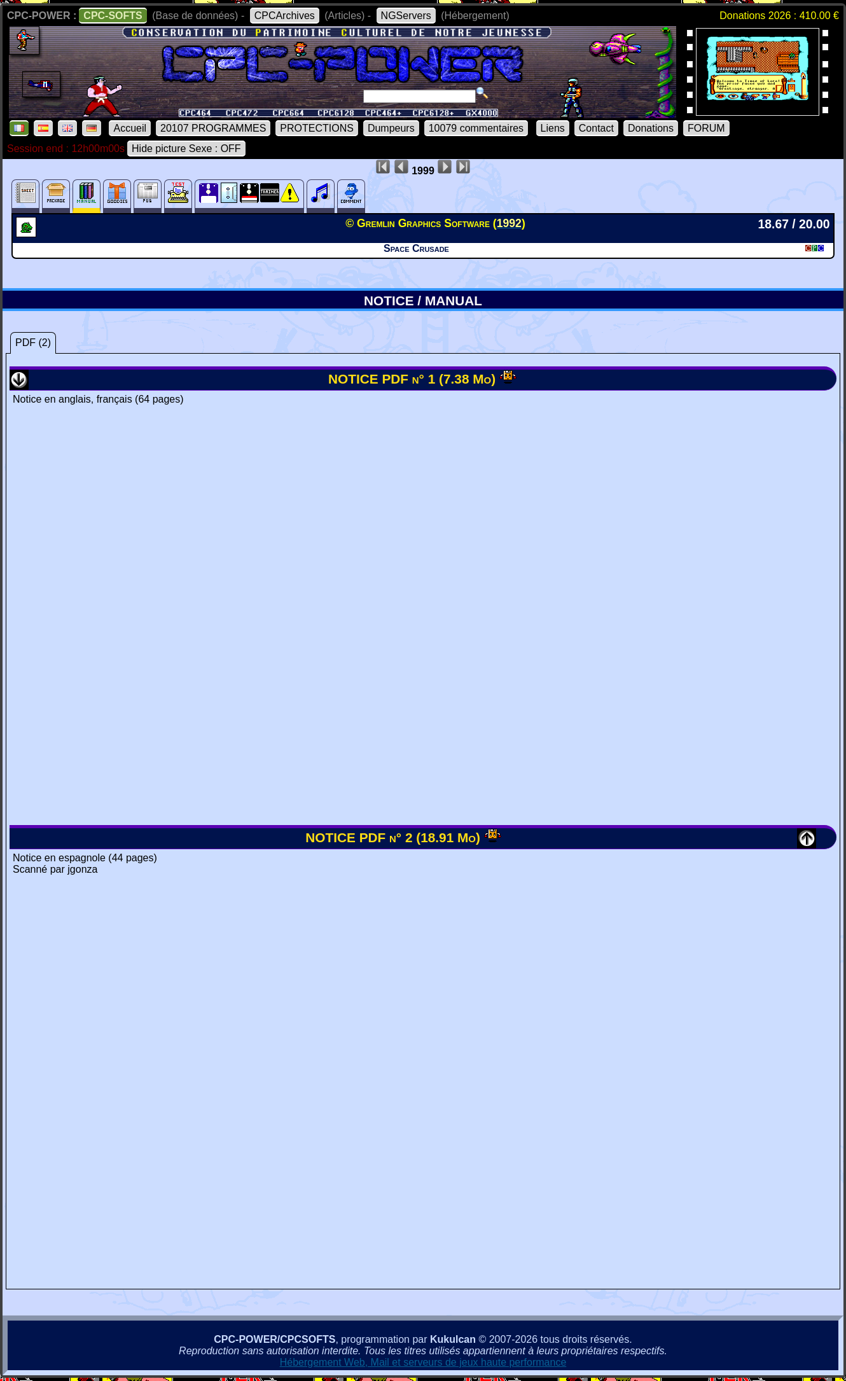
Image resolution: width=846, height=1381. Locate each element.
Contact (596, 128)
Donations (651, 128)
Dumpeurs (391, 128)
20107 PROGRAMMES (213, 128)
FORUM (706, 128)
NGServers (406, 15)
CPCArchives (284, 15)
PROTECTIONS (317, 128)
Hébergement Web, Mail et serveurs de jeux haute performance (423, 1362)
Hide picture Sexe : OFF (186, 148)
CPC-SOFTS (112, 15)
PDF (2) (33, 342)
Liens (553, 128)
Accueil (129, 128)
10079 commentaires (476, 128)
